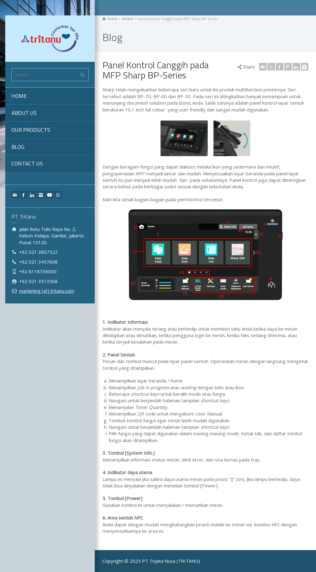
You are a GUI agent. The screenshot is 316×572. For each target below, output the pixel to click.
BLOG (17, 147)
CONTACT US (27, 163)
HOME (19, 96)
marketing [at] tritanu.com (46, 291)
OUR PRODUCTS (30, 130)
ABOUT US (24, 113)
